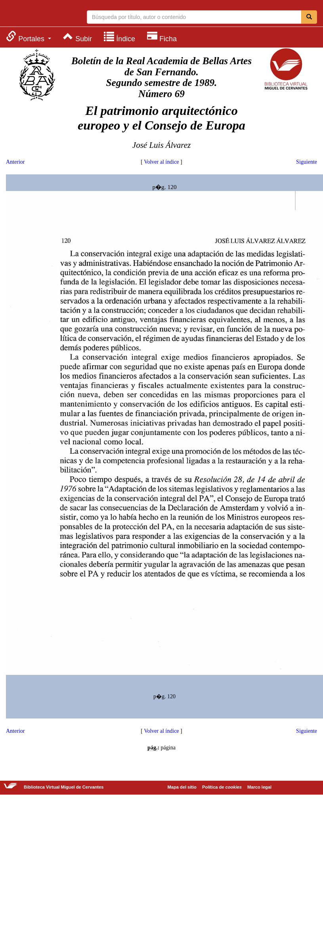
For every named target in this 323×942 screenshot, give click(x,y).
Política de (222, 787)
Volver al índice (161, 162)
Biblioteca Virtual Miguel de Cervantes (37, 14)
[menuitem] (28, 36)
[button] (28, 36)
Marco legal (259, 787)
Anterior (15, 162)
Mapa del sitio (182, 787)
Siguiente (306, 162)
